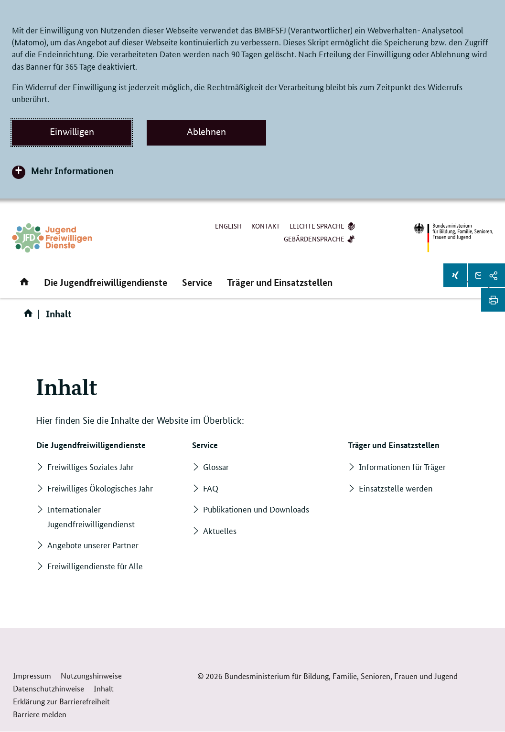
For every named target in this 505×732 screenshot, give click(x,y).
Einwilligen (72, 131)
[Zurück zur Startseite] (52, 238)
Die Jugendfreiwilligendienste (105, 282)
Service (197, 282)
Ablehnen (206, 131)
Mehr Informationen (72, 171)
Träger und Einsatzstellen (280, 282)
